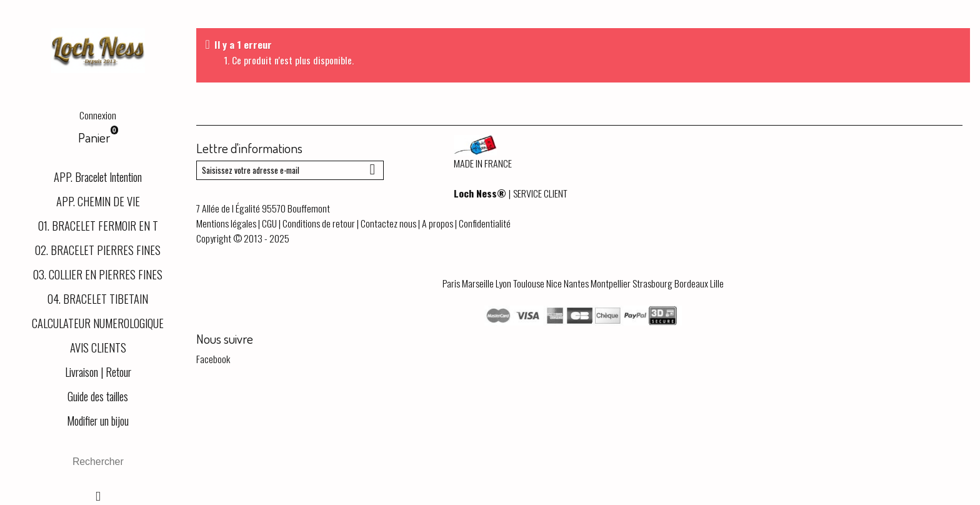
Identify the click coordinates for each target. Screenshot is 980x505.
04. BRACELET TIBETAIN (98, 298)
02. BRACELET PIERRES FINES (98, 249)
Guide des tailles (98, 396)
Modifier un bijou (98, 420)
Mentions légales (226, 223)
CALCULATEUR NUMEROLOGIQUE (98, 322)
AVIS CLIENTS (98, 347)
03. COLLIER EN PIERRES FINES (97, 274)
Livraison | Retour (98, 371)
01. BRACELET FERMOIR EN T (98, 225)
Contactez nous (388, 223)
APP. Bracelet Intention (98, 176)
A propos (437, 223)
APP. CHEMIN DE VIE (98, 200)
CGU (269, 223)
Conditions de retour (318, 223)
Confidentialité (485, 223)
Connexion (97, 115)
